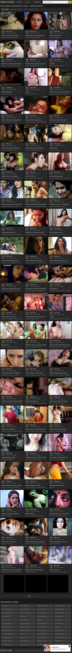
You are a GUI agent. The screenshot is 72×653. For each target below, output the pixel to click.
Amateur (4, 431)
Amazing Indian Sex (7, 634)
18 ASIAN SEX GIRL (41, 641)
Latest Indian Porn (42, 613)
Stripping (63, 431)
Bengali (38, 206)
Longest (19, 9)
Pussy (38, 516)
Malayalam (10, 459)
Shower (19, 403)
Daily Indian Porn (6, 641)
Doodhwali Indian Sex (8, 609)
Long (36, 9)
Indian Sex (36, 2)
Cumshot (64, 94)
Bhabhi (44, 206)
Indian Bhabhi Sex (6, 637)
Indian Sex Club (59, 641)
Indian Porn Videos (25, 613)
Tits (15, 38)
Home (19, 2)
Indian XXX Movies (42, 630)
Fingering (65, 347)
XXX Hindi (4, 605)
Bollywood (10, 38)
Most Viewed (5, 9)
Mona (62, 66)
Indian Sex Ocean (59, 616)
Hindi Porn (23, 616)
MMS (9, 66)
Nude (38, 375)
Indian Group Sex (59, 634)
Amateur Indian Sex (7, 613)
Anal (51, 403)
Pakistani (14, 66)
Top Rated (13, 9)
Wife (38, 544)
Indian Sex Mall (41, 644)
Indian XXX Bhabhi (59, 605)
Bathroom (58, 347)
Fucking (16, 206)
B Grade (15, 122)
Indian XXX (40, 620)
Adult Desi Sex (23, 605)
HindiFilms (7, 2)
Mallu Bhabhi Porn (42, 623)
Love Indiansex (41, 637)
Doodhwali (23, 644)
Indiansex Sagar (59, 609)
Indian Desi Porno (42, 605)
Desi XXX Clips (5, 620)
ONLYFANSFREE (58, 620)
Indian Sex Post (59, 613)
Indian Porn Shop (6, 630)
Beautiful (34, 66)
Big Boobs (67, 178)
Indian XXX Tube (24, 637)
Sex (19, 66)
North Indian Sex (59, 644)
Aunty (9, 178)
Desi (16, 150)
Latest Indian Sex (41, 627)
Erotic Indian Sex (24, 609)
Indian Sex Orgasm (25, 623)
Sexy (37, 319)
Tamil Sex (22, 634)
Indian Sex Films (59, 623)
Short (26, 9)
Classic (39, 403)
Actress (3, 38)
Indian (38, 38)
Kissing (68, 291)
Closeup (58, 94)
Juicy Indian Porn (42, 616)
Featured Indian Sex (7, 623)
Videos (27, 2)
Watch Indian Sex (24, 641)
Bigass (68, 375)
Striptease (17, 572)
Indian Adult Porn (24, 630)
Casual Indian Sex (7, 644)
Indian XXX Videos (6, 627)
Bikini (33, 38)
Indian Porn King (59, 630)
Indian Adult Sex (41, 609)
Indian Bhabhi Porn (60, 637)
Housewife (62, 516)
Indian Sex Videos (24, 627)
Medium (31, 9)
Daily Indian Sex (6, 616)
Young (43, 375)
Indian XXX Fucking (42, 634)
